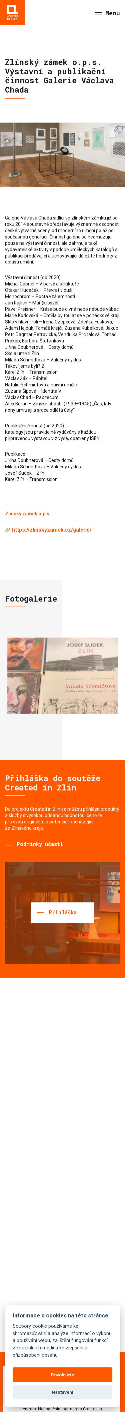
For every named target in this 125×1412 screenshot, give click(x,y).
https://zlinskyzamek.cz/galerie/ (52, 530)
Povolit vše (62, 1374)
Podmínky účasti (40, 844)
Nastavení (62, 1392)
